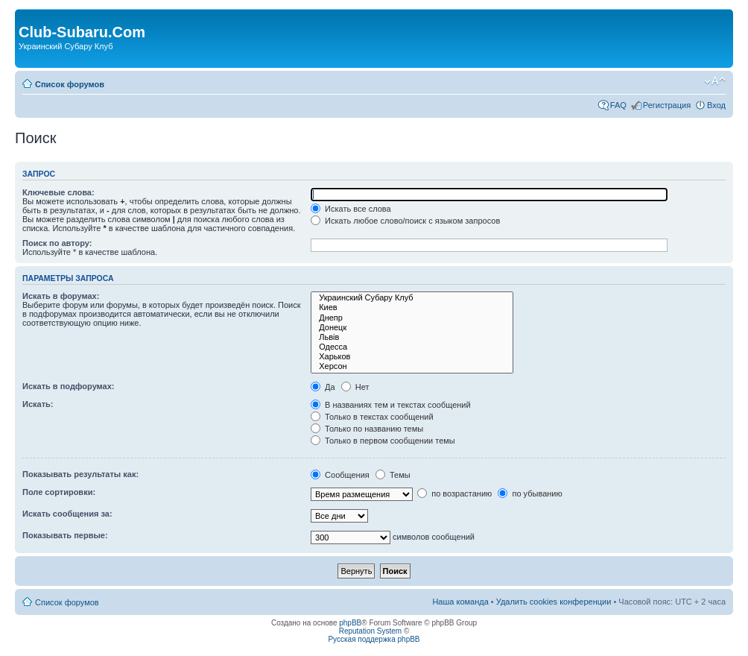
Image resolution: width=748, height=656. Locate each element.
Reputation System (370, 631)
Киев (412, 307)
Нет (355, 386)
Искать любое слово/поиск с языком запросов (405, 220)
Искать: (37, 404)
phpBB (350, 623)
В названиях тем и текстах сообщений (391, 404)
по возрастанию (454, 493)
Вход (716, 105)
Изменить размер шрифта (715, 81)
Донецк (412, 327)
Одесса (412, 347)
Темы (393, 474)
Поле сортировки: (58, 492)
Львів (412, 337)
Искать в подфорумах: (68, 386)
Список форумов (69, 84)
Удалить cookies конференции (554, 601)
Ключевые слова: (58, 192)
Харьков (412, 357)
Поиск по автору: (57, 243)
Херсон (412, 366)
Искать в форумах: (60, 295)
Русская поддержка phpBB (373, 639)
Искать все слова (351, 208)
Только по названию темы (367, 428)
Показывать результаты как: (80, 474)
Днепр (412, 318)
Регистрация (667, 105)
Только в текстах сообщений (372, 416)
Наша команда (460, 601)
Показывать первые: (65, 535)
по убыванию (530, 493)
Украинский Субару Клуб (412, 298)
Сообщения (340, 474)
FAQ (618, 105)
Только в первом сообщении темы (383, 440)
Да (323, 386)
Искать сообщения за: (67, 513)
